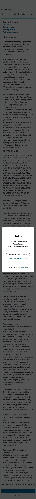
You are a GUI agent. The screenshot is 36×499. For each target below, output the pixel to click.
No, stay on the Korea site (18, 258)
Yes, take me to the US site (18, 254)
